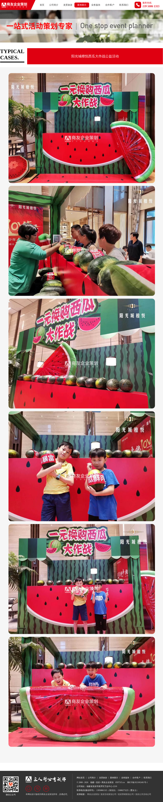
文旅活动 (85, 48)
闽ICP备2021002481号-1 (137, 782)
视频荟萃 (117, 48)
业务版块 (95, 5)
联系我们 (123, 5)
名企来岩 (101, 48)
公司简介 (53, 5)
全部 (5, 48)
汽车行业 (54, 48)
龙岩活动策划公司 (108, 794)
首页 (42, 5)
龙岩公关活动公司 (143, 794)
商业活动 (70, 48)
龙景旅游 (67, 5)
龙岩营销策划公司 (126, 794)
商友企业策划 (93, 794)
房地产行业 (37, 48)
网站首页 (81, 778)
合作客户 (109, 5)
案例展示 (81, 5)
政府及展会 (20, 48)
